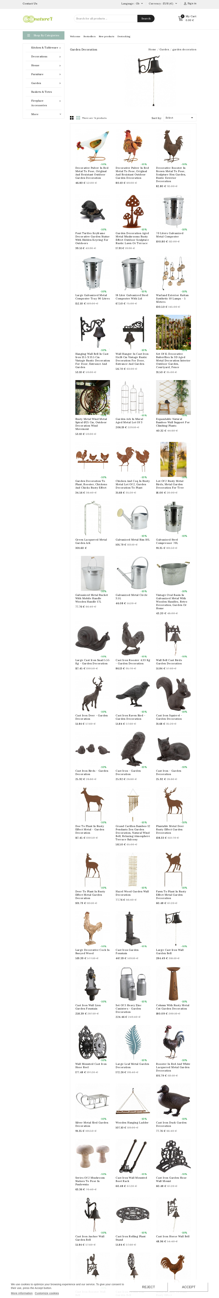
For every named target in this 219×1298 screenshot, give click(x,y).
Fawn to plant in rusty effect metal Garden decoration (171, 895)
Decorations (46, 56)
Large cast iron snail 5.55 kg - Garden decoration (92, 661)
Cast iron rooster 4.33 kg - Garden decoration (133, 661)
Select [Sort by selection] (180, 117)
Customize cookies (47, 1293)
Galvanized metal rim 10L (133, 539)
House (46, 65)
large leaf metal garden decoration (132, 1065)
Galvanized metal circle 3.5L (131, 596)
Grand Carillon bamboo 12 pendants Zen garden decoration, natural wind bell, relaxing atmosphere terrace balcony (133, 832)
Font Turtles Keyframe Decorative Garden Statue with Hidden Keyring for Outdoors (92, 238)
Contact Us (30, 3)
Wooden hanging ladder (132, 1122)
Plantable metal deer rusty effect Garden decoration (170, 829)
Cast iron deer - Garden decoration (91, 717)
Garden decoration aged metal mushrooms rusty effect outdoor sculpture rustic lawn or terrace (132, 238)
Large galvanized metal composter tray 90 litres (92, 297)
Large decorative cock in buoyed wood (92, 951)
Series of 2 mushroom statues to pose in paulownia (90, 1181)
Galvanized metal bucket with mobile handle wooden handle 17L (91, 598)
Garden (46, 83)
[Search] (114, 18)
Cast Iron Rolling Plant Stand (131, 1238)
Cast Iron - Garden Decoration (128, 772)
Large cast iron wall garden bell (170, 951)
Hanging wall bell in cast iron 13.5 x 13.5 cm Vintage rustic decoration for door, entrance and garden (92, 360)
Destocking (124, 36)
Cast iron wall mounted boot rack (131, 1179)
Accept (189, 1287)
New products (106, 36)
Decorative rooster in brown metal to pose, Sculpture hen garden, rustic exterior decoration (171, 174)
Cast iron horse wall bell (172, 1236)
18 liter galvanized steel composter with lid (132, 297)
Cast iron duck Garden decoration (171, 1124)
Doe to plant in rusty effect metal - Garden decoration (89, 829)
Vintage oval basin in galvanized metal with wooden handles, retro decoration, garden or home (171, 601)
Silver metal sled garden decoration (91, 1124)
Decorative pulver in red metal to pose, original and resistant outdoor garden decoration (92, 173)
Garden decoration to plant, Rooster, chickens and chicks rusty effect (91, 484)
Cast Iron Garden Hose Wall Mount (171, 1179)
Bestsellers (89, 36)
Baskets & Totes (41, 91)
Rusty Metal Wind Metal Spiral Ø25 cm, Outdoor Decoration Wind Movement (91, 424)
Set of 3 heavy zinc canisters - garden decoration (128, 1009)
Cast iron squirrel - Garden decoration (169, 717)
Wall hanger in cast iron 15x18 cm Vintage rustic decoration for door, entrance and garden (132, 358)
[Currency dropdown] (176, 4)
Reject (148, 1287)
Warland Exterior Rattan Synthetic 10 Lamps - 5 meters (172, 298)
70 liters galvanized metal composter (169, 235)
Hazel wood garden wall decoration (132, 893)
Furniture (46, 74)
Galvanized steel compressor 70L (167, 541)
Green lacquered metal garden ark (91, 541)
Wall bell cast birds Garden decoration (169, 661)
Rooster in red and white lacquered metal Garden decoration (173, 1067)
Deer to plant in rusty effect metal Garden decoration (90, 895)
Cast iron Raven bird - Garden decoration (130, 717)
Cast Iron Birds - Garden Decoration (91, 772)
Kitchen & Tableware (46, 47)
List (78, 118)
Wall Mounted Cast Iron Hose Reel (91, 1065)
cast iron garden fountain (127, 951)
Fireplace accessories (46, 102)
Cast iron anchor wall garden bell (89, 1238)
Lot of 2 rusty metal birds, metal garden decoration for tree (170, 484)
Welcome (75, 36)
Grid (72, 118)
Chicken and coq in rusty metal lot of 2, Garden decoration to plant (133, 484)
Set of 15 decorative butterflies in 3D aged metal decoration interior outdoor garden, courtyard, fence (173, 360)
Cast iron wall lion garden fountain (88, 1007)
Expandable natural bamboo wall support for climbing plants (173, 422)
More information (21, 1293)
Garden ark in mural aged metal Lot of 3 (129, 420)
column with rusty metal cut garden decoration (172, 1007)
